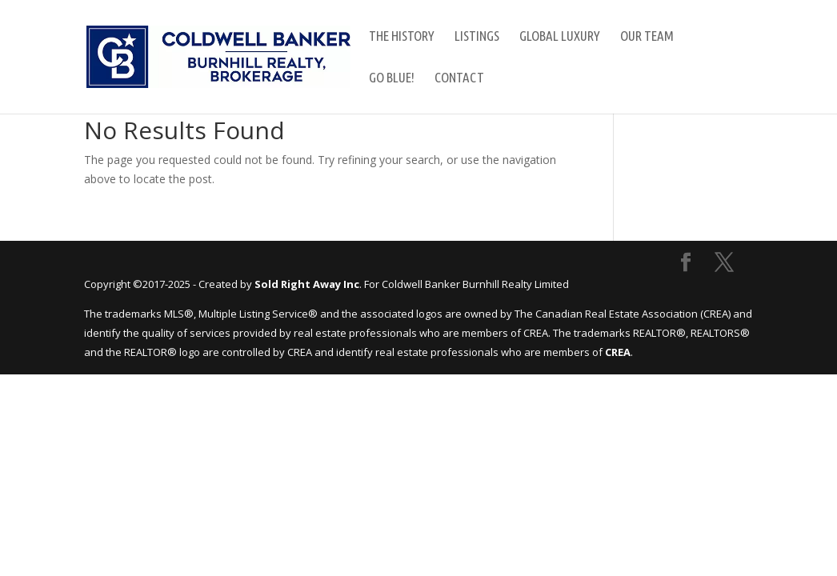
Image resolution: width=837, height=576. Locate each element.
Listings (477, 36)
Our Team (647, 36)
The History (402, 36)
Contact (459, 78)
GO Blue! (391, 78)
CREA (618, 352)
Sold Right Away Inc (306, 284)
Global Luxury (559, 36)
